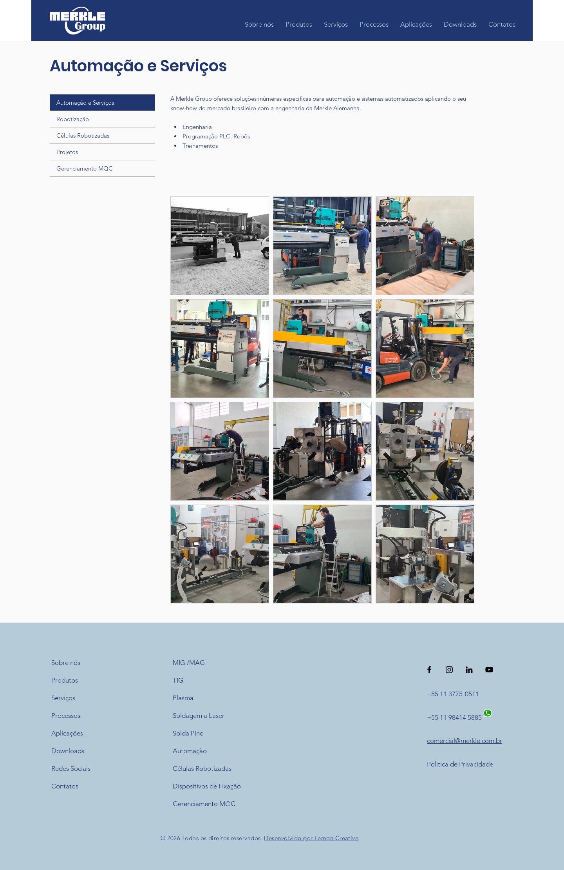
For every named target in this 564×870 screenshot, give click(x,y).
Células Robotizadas (82, 135)
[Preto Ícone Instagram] (449, 669)
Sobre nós (65, 663)
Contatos (64, 786)
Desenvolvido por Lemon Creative (311, 838)
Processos (65, 715)
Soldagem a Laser (198, 715)
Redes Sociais (70, 768)
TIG (178, 680)
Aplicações (67, 733)
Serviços (63, 698)
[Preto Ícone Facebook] (429, 669)
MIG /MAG (189, 663)
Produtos (64, 680)
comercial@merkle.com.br (464, 741)
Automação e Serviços (85, 102)
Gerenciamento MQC (84, 168)
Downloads (67, 751)
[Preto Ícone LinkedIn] (469, 669)
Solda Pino (188, 733)
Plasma (183, 698)
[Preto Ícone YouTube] (489, 669)
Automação (190, 751)
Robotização (72, 119)
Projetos (67, 152)
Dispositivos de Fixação (207, 786)
